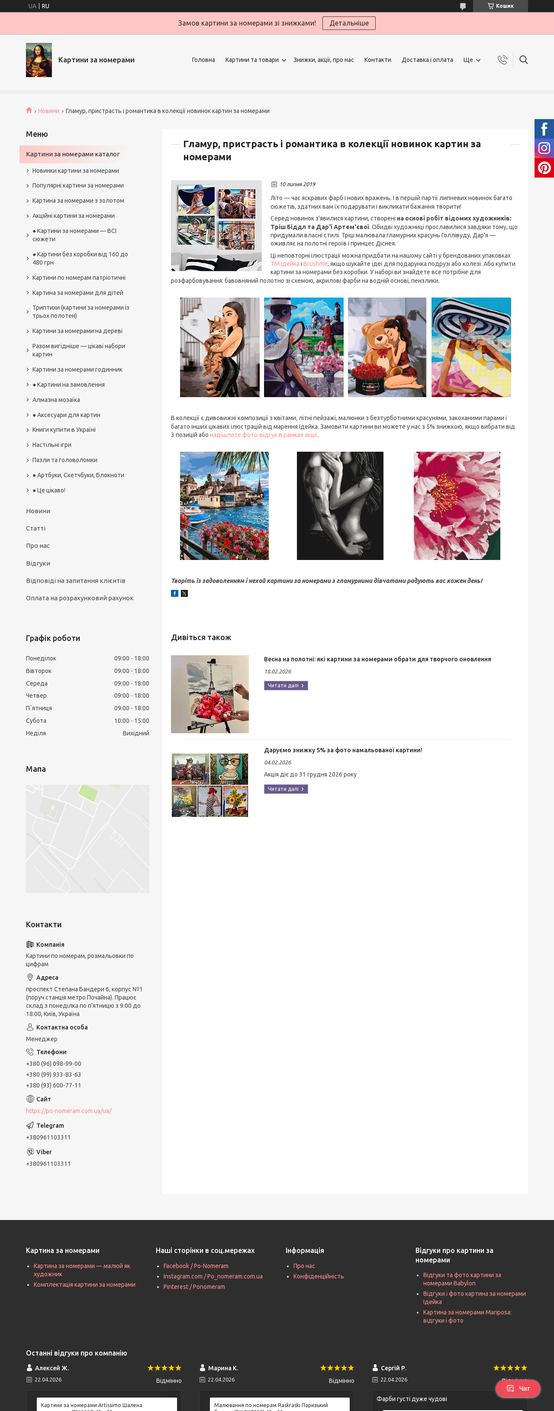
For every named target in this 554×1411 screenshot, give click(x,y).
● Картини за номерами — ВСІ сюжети (74, 235)
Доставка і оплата (427, 59)
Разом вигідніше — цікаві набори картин (78, 350)
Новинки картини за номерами (75, 170)
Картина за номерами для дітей (77, 292)
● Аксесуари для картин (66, 414)
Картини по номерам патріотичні (79, 277)
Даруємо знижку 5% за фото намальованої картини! (343, 750)
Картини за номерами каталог (73, 154)
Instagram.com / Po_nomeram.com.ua (213, 1276)
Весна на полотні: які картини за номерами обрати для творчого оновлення (377, 659)
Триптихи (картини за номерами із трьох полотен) (80, 311)
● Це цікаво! (48, 490)
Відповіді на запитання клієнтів (76, 580)
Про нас (38, 545)
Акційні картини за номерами (73, 215)
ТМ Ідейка (285, 263)
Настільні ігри (51, 444)
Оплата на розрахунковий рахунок (80, 598)
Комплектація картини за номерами (84, 1284)
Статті (35, 528)
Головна (203, 59)
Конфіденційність (318, 1276)
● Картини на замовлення (68, 384)
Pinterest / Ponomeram (194, 1286)
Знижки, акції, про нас (323, 59)
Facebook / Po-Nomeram (196, 1265)
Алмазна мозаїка (56, 399)
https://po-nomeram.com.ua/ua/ (68, 1110)
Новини (48, 110)
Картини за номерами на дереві (77, 330)
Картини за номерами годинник (77, 369)
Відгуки (38, 563)
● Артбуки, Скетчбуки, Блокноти (78, 475)
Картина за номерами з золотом (78, 200)
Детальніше (349, 23)
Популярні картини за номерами (78, 185)
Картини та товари (252, 59)
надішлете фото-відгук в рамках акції (263, 434)
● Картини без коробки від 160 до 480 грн (80, 258)
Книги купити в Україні (64, 429)
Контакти (377, 59)
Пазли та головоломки (64, 459)
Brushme (315, 263)
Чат (518, 1388)
